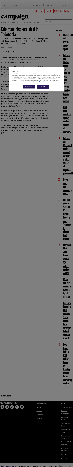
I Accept (43, 86)
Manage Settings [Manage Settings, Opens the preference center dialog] (29, 86)
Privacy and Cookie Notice (39, 81)
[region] (36, 79)
